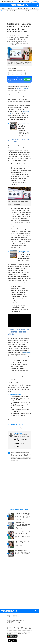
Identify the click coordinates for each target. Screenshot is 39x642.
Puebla (22, 1)
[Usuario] (37, 5)
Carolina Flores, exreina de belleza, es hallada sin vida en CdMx (23, 542)
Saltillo (27, 1)
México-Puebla (10, 10)
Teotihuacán (16, 10)
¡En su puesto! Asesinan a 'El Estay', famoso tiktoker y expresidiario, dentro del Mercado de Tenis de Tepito (22, 534)
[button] (9, 73)
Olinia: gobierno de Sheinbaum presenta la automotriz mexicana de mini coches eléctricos (24, 129)
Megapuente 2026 (23, 10)
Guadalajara (13, 1)
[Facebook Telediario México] (14, 628)
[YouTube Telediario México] (30, 628)
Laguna (19, 1)
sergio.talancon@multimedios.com (20, 434)
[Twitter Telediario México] (18, 628)
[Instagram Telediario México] (22, 628)
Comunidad (9, 8)
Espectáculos (19, 8)
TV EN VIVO (35, 1)
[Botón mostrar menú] (2, 5)
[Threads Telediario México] (26, 628)
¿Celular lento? (30, 10)
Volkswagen (27, 353)
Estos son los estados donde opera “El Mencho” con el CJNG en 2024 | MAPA (20, 409)
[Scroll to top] (36, 611)
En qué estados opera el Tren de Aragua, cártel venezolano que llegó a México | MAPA (20, 404)
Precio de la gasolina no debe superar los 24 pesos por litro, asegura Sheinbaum (20, 398)
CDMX (2, 1)
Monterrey (7, 1)
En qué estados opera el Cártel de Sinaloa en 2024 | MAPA (21, 414)
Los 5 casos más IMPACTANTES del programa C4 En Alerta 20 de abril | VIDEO (22, 525)
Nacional (31, 8)
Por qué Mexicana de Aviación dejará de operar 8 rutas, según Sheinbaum (24, 255)
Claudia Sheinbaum (22, 89)
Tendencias (25, 8)
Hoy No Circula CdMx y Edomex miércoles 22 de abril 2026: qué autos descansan (23, 552)
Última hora (3, 8)
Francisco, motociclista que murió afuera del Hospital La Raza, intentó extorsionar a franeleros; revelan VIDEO (22, 515)
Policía (14, 8)
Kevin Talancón (12, 69)
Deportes (36, 8)
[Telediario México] (19, 5)
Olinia (24, 428)
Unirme (26, 79)
